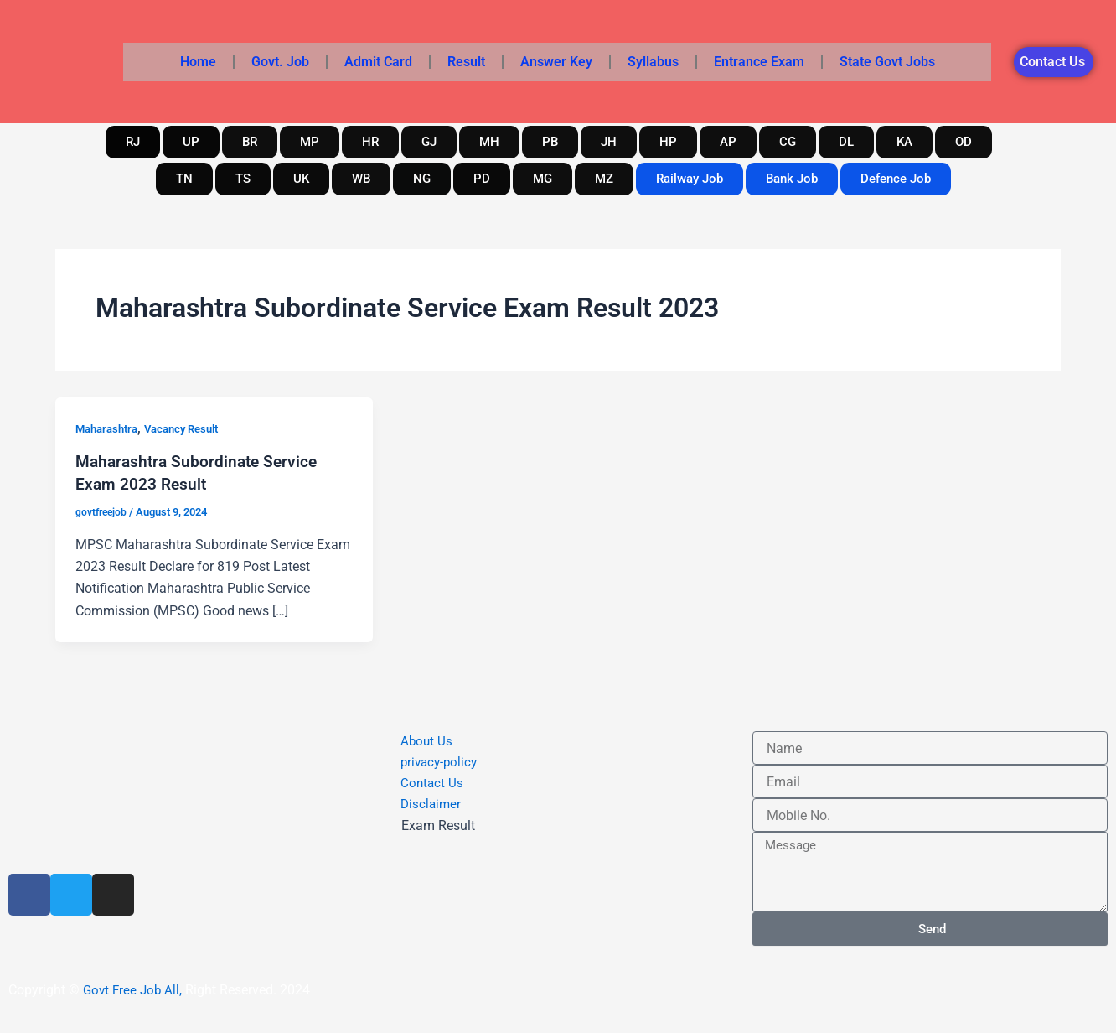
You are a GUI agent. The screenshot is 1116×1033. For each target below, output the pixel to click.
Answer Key (556, 62)
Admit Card (378, 62)
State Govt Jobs (887, 62)
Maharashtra (109, 428)
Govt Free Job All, (134, 990)
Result (466, 62)
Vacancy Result (192, 428)
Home (198, 62)
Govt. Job (280, 62)
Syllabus (653, 62)
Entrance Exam (759, 62)
